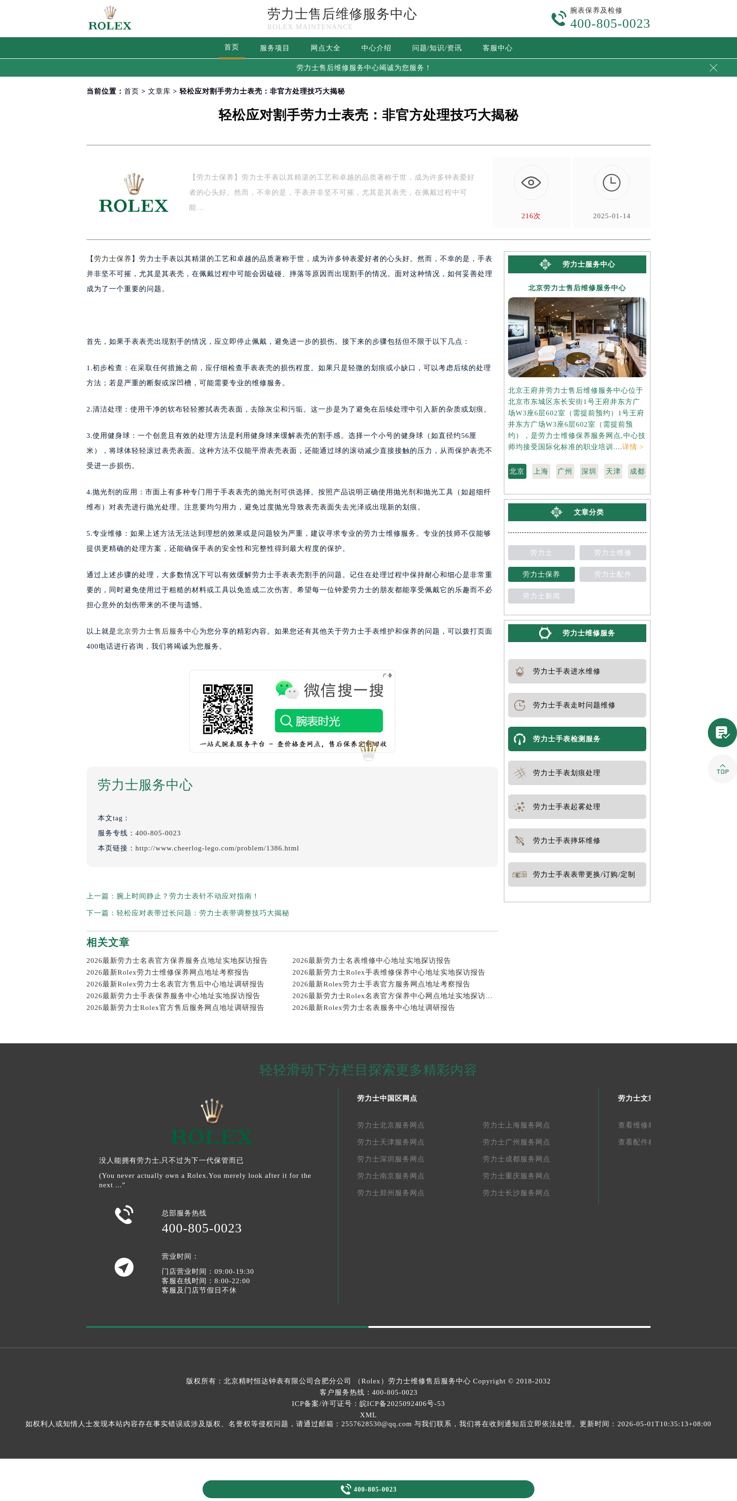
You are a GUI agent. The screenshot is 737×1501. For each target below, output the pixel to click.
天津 (613, 471)
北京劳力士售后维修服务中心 (577, 288)
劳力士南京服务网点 (391, 1176)
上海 (541, 471)
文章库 (159, 91)
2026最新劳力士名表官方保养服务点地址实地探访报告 (177, 960)
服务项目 (275, 48)
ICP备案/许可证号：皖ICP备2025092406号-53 (368, 1403)
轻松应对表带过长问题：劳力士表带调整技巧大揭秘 (203, 913)
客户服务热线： (369, 1392)
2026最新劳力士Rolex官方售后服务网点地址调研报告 (175, 1007)
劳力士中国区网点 (387, 1098)
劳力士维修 (613, 552)
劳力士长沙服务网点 (516, 1193)
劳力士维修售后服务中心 (429, 1381)
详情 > (633, 447)
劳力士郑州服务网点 (391, 1193)
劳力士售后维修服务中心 (342, 14)
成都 (637, 471)
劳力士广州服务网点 (516, 1142)
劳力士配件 (613, 574)
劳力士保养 (113, 258)
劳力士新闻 (541, 596)
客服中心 (498, 48)
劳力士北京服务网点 (391, 1125)
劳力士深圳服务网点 (391, 1159)
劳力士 (541, 552)
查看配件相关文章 (648, 1142)
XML (368, 1415)
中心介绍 (376, 48)
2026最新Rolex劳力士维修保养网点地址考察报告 (168, 972)
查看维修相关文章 (648, 1125)
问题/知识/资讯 (437, 48)
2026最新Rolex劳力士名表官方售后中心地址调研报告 (175, 984)
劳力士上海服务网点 (516, 1125)
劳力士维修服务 (589, 633)
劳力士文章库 (640, 1098)
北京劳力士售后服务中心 (158, 631)
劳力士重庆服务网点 (516, 1176)
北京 (517, 471)
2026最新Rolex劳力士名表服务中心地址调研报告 (373, 1007)
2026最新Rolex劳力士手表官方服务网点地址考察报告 (381, 984)
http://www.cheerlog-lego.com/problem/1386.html (217, 848)
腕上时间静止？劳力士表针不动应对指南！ (188, 896)
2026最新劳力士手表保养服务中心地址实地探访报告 (173, 996)
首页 (231, 47)
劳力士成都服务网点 (516, 1159)
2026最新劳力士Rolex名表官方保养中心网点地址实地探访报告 (396, 996)
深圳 (588, 471)
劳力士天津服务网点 (391, 1142)
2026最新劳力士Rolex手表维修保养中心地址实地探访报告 (389, 972)
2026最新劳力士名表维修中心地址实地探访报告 (371, 960)
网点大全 (326, 48)
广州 (564, 471)
